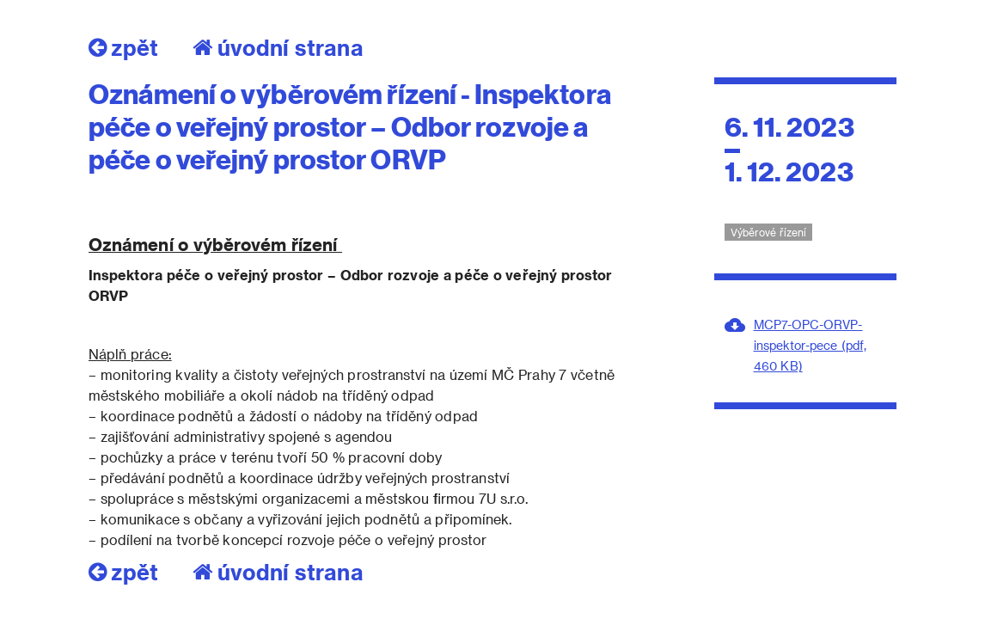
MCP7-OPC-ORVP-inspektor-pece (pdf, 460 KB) (810, 345)
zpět (123, 47)
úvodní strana (278, 47)
